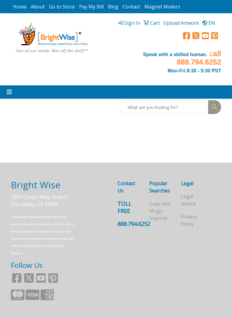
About (38, 6)
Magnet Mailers (162, 6)
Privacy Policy (189, 220)
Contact (131, 6)
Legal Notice (188, 200)
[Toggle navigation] (9, 92)
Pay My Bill (91, 6)
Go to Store (62, 6)
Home (20, 6)
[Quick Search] (164, 107)
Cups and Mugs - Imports (159, 210)
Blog (113, 6)
